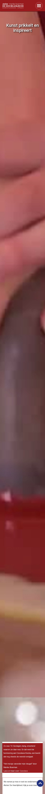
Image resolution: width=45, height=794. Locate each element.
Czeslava (24, 771)
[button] (39, 5)
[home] (17, 5)
